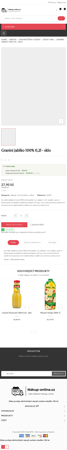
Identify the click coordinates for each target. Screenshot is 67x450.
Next (35, 332)
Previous (31, 332)
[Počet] (21, 216)
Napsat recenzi (7, 180)
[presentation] (33, 365)
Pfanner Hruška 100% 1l (50, 313)
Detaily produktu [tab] (32, 242)
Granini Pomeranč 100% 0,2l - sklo (17, 313)
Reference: (41, 195)
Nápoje (13, 195)
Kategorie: (5, 195)
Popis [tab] (13, 242)
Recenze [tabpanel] (52, 242)
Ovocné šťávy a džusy (25, 195)
